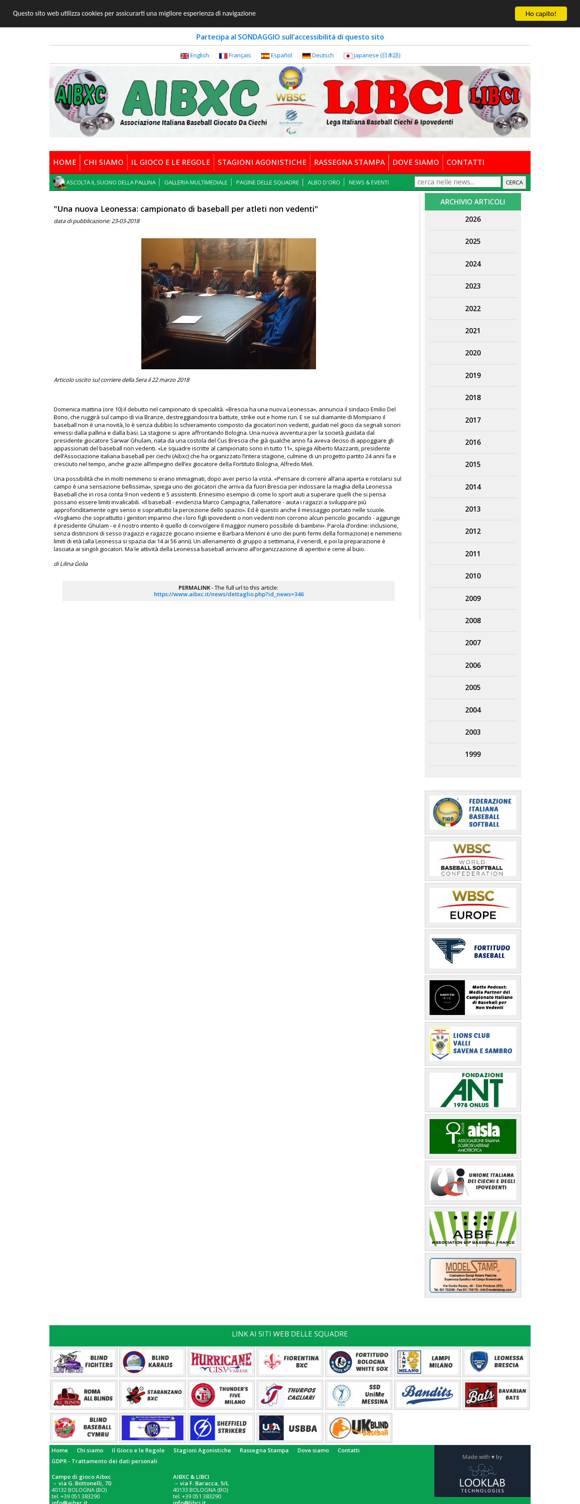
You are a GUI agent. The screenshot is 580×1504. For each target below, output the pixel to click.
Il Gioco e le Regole (138, 1450)
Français (240, 55)
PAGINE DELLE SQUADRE (267, 182)
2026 (473, 219)
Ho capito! (540, 13)
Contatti (349, 1450)
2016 (473, 442)
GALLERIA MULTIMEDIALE (196, 182)
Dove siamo (313, 1450)
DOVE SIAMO (415, 162)
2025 (473, 241)
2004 (473, 710)
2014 (473, 487)
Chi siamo (90, 1450)
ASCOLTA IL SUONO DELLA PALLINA (111, 182)
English (199, 55)
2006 (473, 665)
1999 (473, 754)
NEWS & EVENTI (369, 182)
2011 (473, 553)
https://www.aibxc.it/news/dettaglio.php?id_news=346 (228, 594)
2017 (473, 420)
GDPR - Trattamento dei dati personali (104, 1461)
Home (60, 1450)
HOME (64, 162)
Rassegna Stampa (264, 1450)
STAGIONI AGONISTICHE (262, 162)
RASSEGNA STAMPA (349, 162)
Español (281, 55)
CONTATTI (465, 162)
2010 (473, 576)
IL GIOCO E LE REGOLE (170, 162)
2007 (473, 642)
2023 (473, 286)
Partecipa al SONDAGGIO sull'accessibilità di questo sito (290, 37)
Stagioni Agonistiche (202, 1450)
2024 (473, 264)
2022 (473, 308)
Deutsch (323, 55)
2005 (473, 687)
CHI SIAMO (104, 162)
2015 (473, 464)
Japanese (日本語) (377, 55)
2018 (473, 397)
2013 (473, 509)
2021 (473, 330)
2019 (473, 375)
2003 (473, 732)
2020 (473, 353)
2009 (473, 598)
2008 (473, 620)
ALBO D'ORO (324, 182)
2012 (473, 531)
